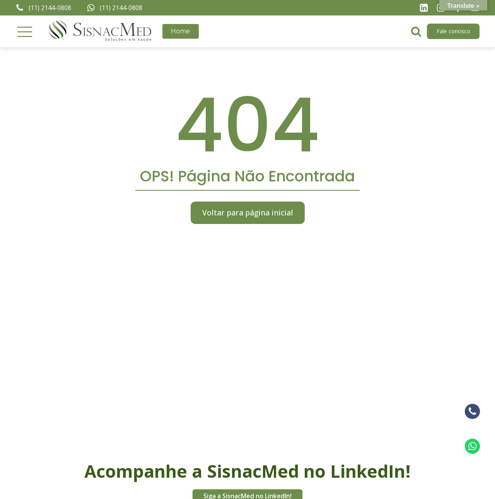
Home (180, 31)
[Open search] (416, 31)
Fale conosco (453, 31)
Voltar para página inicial (247, 212)
